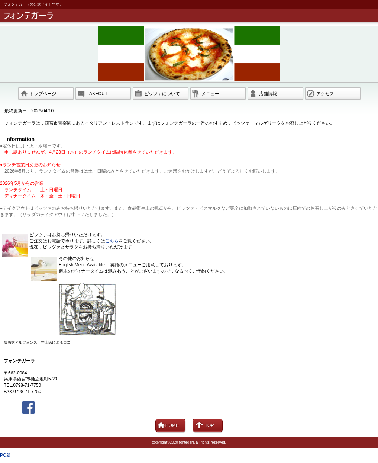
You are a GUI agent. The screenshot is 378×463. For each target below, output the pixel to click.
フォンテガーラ (190, 15)
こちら (112, 241)
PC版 (5, 455)
